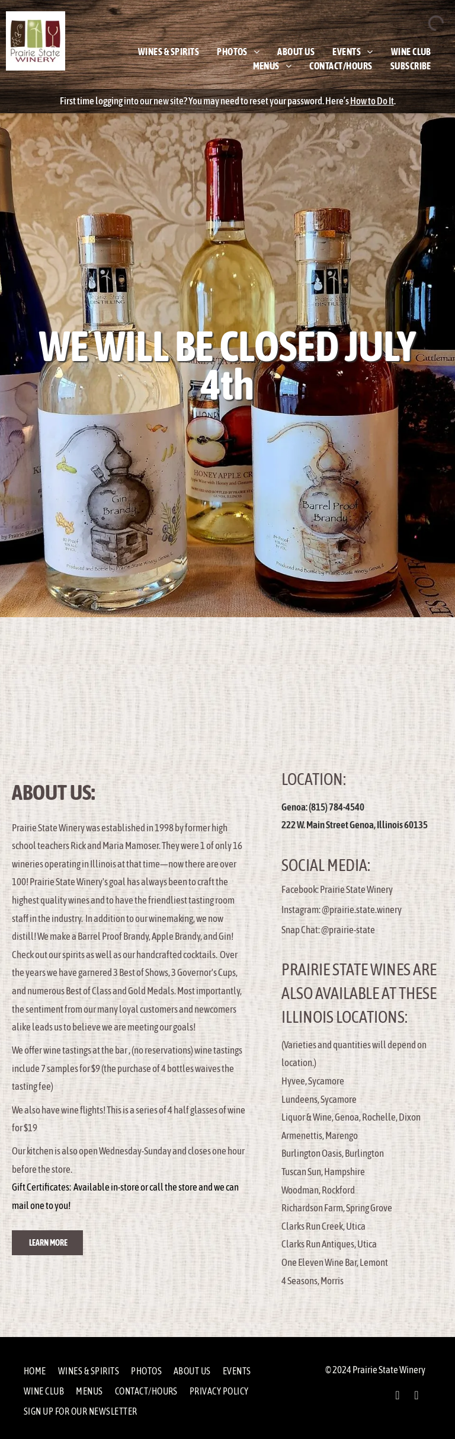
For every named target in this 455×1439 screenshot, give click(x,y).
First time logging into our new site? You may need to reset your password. (192, 101)
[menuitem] (168, 51)
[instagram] (416, 1396)
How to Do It (372, 101)
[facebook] (397, 1396)
